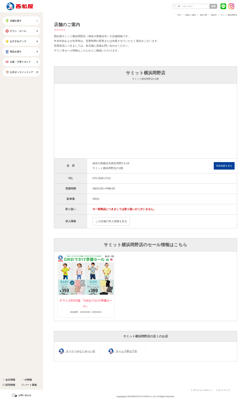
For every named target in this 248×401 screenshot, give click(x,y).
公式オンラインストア (19, 72)
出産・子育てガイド (18, 61)
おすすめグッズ (15, 41)
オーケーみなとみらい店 (80, 351)
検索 (213, 6)
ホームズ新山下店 (126, 351)
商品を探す (13, 51)
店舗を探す (13, 20)
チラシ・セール (15, 31)
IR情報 (28, 379)
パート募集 (30, 384)
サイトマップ (224, 390)
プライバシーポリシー (203, 390)
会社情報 (10, 379)
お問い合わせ (24, 395)
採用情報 (10, 384)
